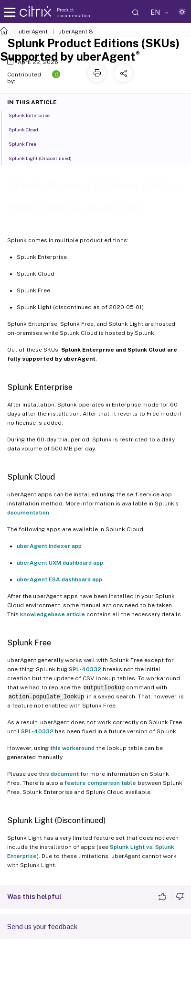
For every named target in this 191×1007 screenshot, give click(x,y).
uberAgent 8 (75, 31)
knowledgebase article (52, 614)
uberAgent (33, 31)
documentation (28, 512)
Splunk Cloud (29, 129)
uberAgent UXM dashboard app (60, 562)
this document (59, 774)
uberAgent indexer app (49, 546)
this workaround (72, 748)
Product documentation (73, 12)
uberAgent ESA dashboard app (59, 579)
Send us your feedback (42, 927)
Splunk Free (28, 143)
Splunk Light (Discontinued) (45, 157)
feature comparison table (100, 783)
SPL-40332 (85, 669)
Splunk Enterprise (34, 114)
